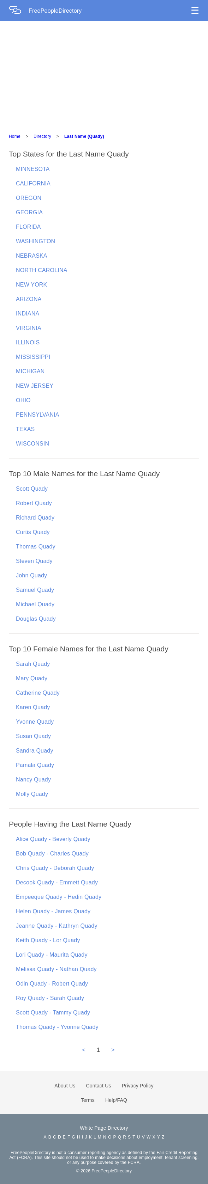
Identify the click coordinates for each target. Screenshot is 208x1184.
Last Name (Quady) (84, 136)
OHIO (23, 400)
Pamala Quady (35, 765)
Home (14, 136)
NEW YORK (31, 285)
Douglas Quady (36, 619)
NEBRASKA (31, 256)
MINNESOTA (33, 169)
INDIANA (27, 314)
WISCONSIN (32, 444)
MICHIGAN (30, 371)
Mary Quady (31, 678)
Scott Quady (32, 489)
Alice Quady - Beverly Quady (53, 839)
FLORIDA (28, 227)
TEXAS (25, 429)
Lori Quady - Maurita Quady (52, 955)
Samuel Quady (35, 590)
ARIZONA (29, 299)
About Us (64, 1085)
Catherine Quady (38, 693)
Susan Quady (33, 736)
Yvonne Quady (35, 722)
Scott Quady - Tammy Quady (53, 1013)
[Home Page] (19, 11)
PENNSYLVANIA (37, 415)
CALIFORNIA (33, 183)
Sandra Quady (34, 751)
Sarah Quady (33, 664)
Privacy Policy (138, 1085)
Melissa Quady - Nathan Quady (56, 969)
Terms (88, 1100)
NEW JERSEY (34, 386)
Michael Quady (35, 604)
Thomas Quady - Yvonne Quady (57, 1027)
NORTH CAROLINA (41, 270)
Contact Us (98, 1085)
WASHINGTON (35, 241)
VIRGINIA (28, 328)
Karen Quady (33, 707)
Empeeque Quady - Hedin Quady (58, 897)
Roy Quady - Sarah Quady (50, 998)
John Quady (31, 575)
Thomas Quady (35, 547)
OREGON (28, 198)
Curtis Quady (33, 532)
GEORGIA (29, 212)
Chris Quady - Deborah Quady (55, 868)
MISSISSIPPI (33, 357)
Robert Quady (34, 503)
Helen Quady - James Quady (53, 911)
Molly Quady (32, 794)
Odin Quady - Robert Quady (52, 984)
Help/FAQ (116, 1100)
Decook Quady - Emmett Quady (57, 882)
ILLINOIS (28, 342)
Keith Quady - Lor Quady (48, 940)
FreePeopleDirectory (55, 11)
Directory (42, 136)
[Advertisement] (104, 74)
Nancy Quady (33, 780)
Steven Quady (34, 561)
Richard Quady (35, 518)
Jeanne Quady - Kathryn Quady (56, 926)
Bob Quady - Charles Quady (52, 854)
